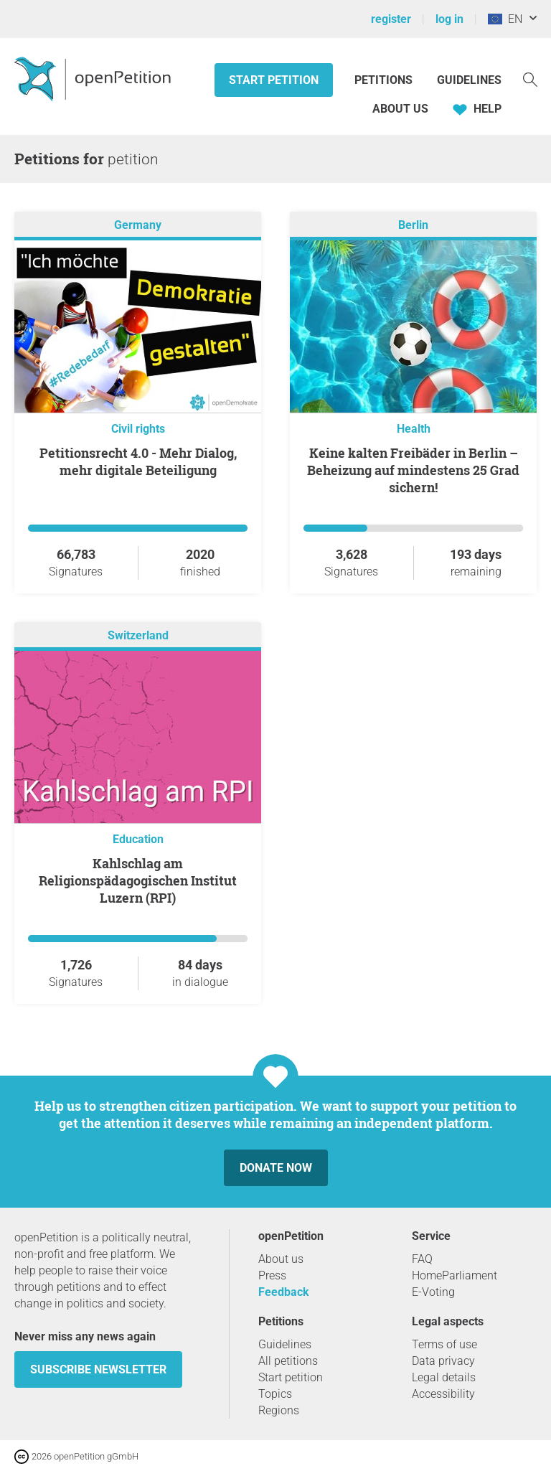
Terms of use (444, 1344)
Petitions (384, 80)
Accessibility (443, 1394)
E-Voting (433, 1292)
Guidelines (469, 80)
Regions (278, 1410)
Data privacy (443, 1361)
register (391, 19)
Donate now (276, 1168)
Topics (275, 1394)
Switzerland (138, 635)
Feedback (283, 1292)
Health (413, 429)
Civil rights (138, 429)
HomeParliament (454, 1275)
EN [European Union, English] (505, 19)
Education (138, 839)
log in (449, 19)
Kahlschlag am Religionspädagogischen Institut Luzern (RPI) (138, 880)
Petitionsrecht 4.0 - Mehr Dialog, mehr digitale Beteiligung (138, 461)
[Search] (530, 78)
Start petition (274, 80)
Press (272, 1275)
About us (400, 109)
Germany (137, 225)
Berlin (413, 225)
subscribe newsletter (98, 1369)
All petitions (288, 1361)
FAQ (422, 1259)
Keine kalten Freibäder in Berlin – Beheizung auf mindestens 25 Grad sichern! (413, 470)
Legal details (444, 1377)
